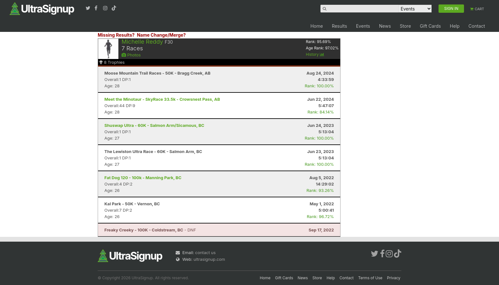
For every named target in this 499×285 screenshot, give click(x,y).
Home (316, 26)
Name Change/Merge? (161, 35)
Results (339, 26)
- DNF (150, 229)
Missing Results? (116, 35)
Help (455, 26)
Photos (131, 54)
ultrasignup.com (209, 259)
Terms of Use (370, 277)
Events (363, 26)
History (315, 54)
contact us (205, 252)
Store (405, 26)
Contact (476, 26)
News (385, 26)
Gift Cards (430, 26)
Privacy (393, 277)
